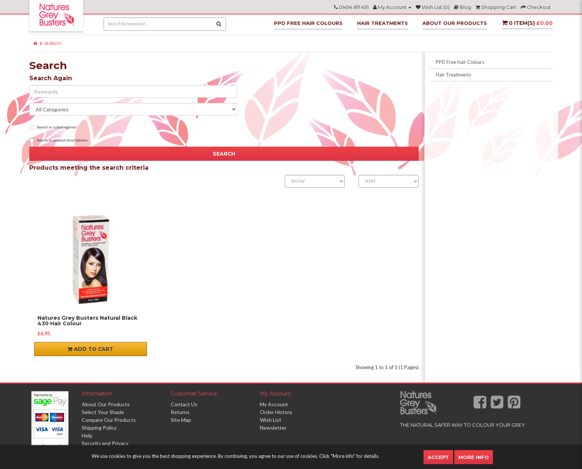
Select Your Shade (103, 412)
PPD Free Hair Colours (308, 23)
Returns (180, 412)
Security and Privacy (105, 443)
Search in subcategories (53, 127)
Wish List (270, 420)
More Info (473, 457)
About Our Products (454, 23)
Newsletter (273, 427)
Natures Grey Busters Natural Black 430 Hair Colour (87, 321)
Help (87, 435)
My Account (274, 404)
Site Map (181, 420)
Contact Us (184, 404)
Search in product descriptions (58, 140)
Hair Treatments (382, 23)
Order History (276, 412)
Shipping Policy (99, 427)
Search (52, 43)
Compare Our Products (109, 420)
